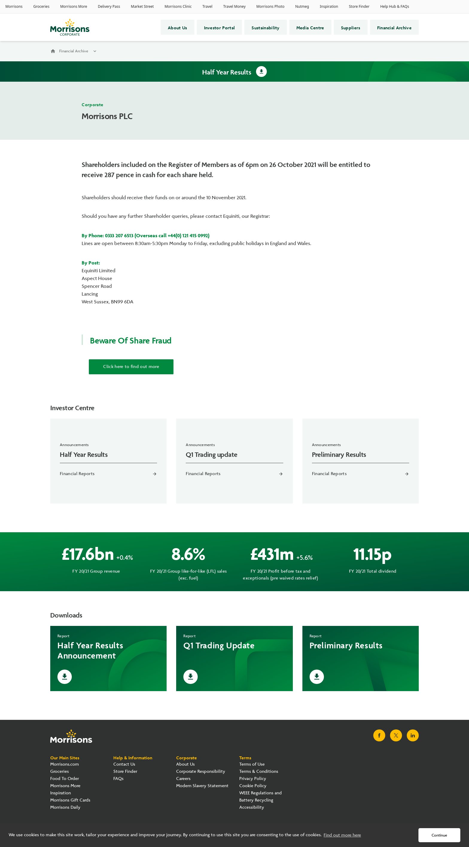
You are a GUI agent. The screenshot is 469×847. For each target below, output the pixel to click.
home (53, 51)
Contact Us (124, 764)
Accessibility (251, 807)
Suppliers (350, 27)
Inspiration (60, 793)
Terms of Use (252, 764)
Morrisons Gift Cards (70, 800)
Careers (183, 778)
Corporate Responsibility (200, 771)
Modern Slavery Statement (202, 786)
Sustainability (265, 27)
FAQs (118, 778)
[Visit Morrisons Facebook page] (379, 735)
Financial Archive (394, 27)
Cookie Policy (253, 786)
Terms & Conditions (258, 771)
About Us (177, 27)
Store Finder (125, 771)
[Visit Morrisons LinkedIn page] (413, 735)
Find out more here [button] (342, 835)
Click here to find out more (131, 367)
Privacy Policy (252, 778)
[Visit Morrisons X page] (396, 735)
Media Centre (310, 27)
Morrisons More (65, 786)
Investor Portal (219, 27)
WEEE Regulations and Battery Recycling (260, 796)
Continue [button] (439, 835)
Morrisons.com (64, 764)
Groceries (59, 771)
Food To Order (64, 778)
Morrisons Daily (65, 807)
